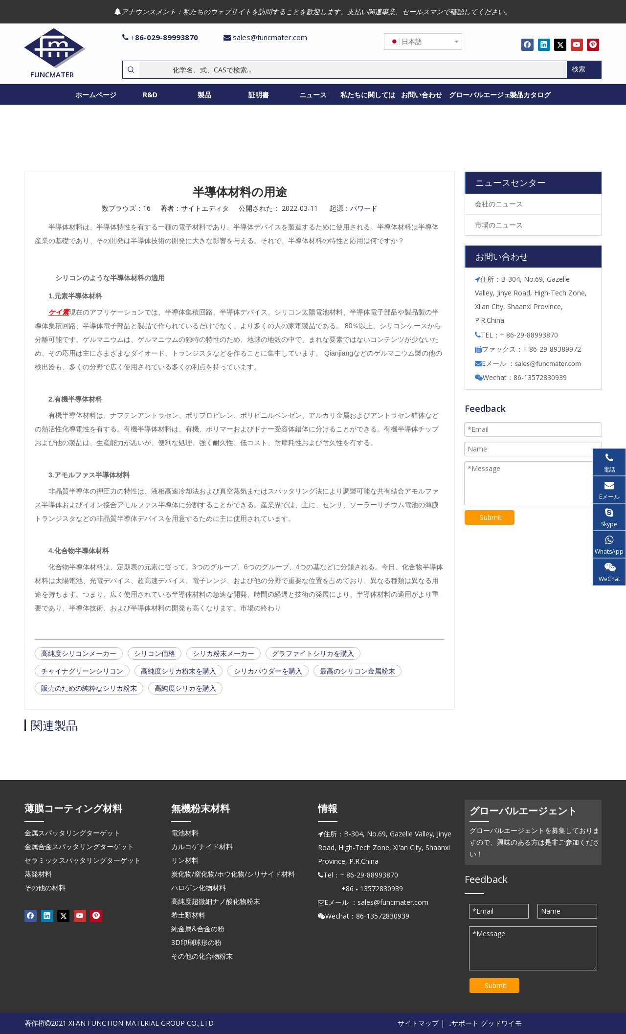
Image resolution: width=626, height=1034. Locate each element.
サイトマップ (418, 1023)
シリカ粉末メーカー (223, 653)
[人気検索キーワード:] (584, 69)
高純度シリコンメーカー (78, 653)
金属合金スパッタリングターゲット (79, 846)
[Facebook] (527, 44)
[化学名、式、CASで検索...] (353, 69)
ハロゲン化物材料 (198, 887)
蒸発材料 (38, 873)
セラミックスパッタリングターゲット (82, 860)
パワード (364, 208)
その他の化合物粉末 (202, 956)
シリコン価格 (154, 653)
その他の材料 (45, 887)
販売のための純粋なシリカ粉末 (89, 688)
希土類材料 (188, 915)
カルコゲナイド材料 (202, 846)
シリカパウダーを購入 (268, 670)
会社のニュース (499, 203)
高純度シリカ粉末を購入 (178, 670)
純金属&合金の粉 (197, 928)
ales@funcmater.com (549, 363)
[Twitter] (560, 44)
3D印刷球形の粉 (196, 942)
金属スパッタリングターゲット (72, 832)
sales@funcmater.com (270, 37)
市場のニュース (499, 224)
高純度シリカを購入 (185, 688)
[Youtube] (577, 44)
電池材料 (185, 832)
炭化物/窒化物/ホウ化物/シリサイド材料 (233, 873)
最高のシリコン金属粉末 (357, 670)
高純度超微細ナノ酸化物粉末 (215, 901)
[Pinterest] (593, 44)
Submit (491, 517)
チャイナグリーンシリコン (82, 670)
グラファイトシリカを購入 (313, 653)
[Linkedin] (544, 44)
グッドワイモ (501, 1023)
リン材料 (185, 860)
